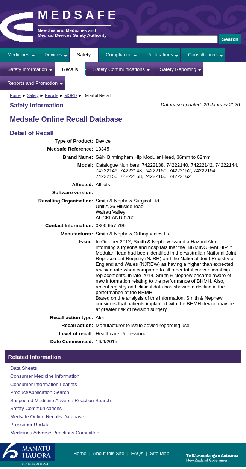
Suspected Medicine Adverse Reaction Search (60, 400)
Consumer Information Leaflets (43, 384)
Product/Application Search (39, 392)
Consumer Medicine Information (44, 376)
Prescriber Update (30, 424)
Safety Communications (119, 69)
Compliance (119, 54)
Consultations (203, 54)
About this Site (109, 453)
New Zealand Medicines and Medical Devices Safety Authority (72, 33)
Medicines (19, 54)
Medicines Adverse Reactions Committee (54, 433)
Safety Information (27, 69)
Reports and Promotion (33, 83)
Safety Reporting (178, 69)
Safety (84, 54)
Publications (160, 54)
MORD (70, 95)
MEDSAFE (78, 15)
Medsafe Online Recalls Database (47, 416)
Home (15, 95)
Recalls (70, 69)
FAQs (137, 453)
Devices (53, 54)
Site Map (159, 453)
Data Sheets (23, 368)
